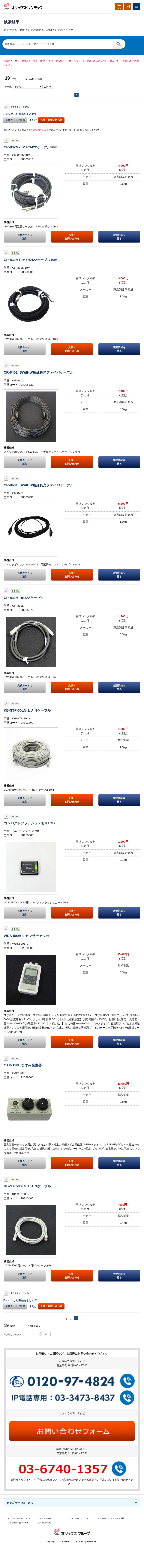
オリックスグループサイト (19, 1518)
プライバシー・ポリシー (78, 1518)
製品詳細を (119, 236)
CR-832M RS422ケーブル (24, 598)
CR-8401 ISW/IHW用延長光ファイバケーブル (38, 485)
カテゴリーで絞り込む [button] (20, 1502)
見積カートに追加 (15, 120)
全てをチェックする (19, 107)
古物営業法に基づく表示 (18, 1522)
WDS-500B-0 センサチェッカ (26, 936)
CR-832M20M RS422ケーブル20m (30, 147)
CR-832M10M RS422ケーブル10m (30, 260)
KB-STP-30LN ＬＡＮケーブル (27, 710)
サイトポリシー (44, 1518)
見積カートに (25, 236)
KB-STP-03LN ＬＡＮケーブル (27, 1186)
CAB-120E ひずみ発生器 (23, 1065)
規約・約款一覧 (44, 1522)
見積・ (72, 236)
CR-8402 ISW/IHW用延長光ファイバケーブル (38, 372)
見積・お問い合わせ (51, 120)
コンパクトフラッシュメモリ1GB (29, 823)
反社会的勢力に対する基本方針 (111, 1518)
